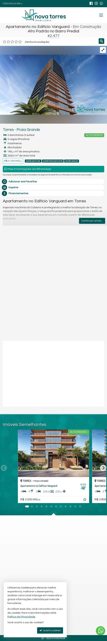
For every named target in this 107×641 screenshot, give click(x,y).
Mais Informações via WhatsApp (27, 168)
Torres (8, 130)
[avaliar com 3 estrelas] (12, 42)
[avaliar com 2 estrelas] (8, 42)
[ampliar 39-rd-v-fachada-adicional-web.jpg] (53, 80)
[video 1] (53, 373)
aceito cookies (50, 630)
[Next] (103, 468)
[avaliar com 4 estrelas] (16, 42)
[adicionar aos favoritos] (85, 500)
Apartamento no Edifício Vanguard (38, 27)
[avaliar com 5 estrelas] (20, 42)
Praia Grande (28, 130)
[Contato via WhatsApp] (100, 630)
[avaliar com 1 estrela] (4, 42)
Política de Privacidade (21, 616)
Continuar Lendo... (92, 221)
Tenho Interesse (53, 638)
